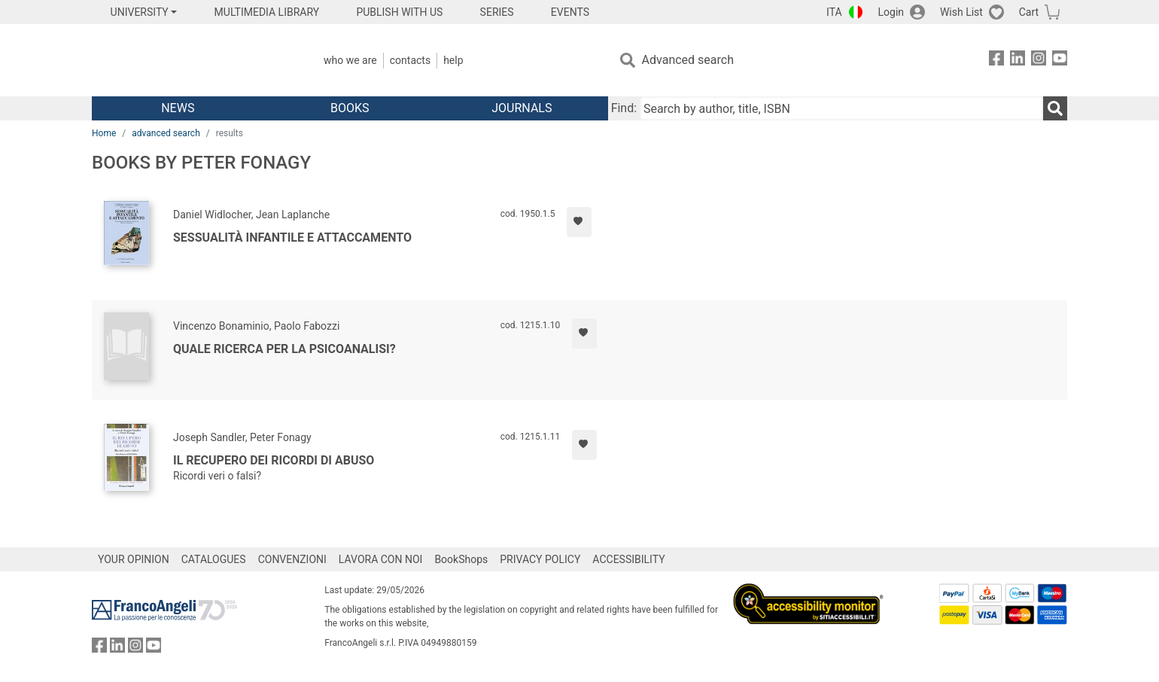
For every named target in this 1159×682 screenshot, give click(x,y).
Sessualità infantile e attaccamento (292, 237)
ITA (834, 12)
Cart (1029, 12)
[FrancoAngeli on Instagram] (1038, 60)
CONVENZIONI (292, 559)
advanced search (166, 133)
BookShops (461, 559)
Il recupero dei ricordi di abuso (273, 460)
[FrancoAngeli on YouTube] (1059, 60)
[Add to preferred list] (579, 222)
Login (891, 12)
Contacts (410, 60)
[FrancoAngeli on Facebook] (996, 60)
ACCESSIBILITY (628, 559)
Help (453, 60)
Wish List (961, 12)
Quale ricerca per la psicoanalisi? (284, 349)
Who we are (350, 60)
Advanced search (688, 60)
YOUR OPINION (133, 559)
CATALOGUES (213, 559)
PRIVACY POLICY (540, 559)
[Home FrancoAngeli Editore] (191, 60)
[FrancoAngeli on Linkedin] (1017, 60)
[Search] (1055, 108)
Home (104, 133)
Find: (624, 108)
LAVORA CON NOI (381, 559)
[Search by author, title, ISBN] (841, 108)
